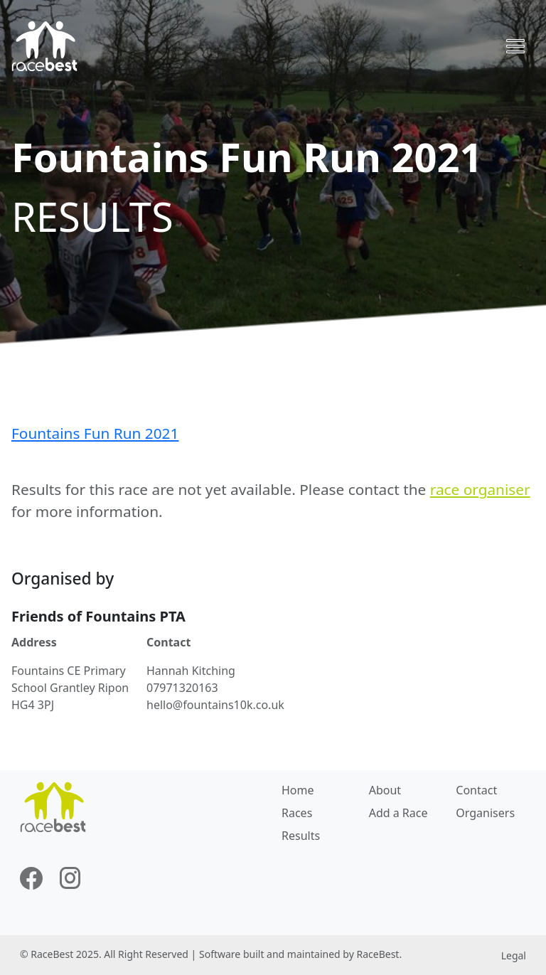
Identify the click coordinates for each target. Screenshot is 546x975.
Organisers (485, 813)
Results (301, 835)
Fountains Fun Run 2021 (94, 433)
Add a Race (398, 813)
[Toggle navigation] (515, 46)
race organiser (480, 489)
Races (297, 813)
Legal (513, 955)
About (385, 790)
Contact (476, 790)
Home (298, 790)
